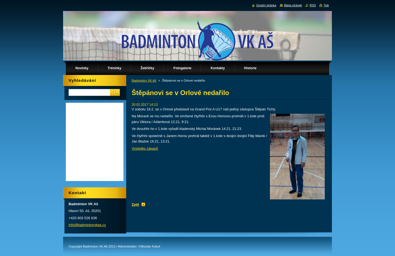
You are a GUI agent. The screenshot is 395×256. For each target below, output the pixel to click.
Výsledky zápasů (145, 148)
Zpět (135, 204)
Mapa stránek (293, 5)
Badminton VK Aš (144, 80)
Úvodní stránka (266, 5)
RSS (313, 5)
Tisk (326, 5)
